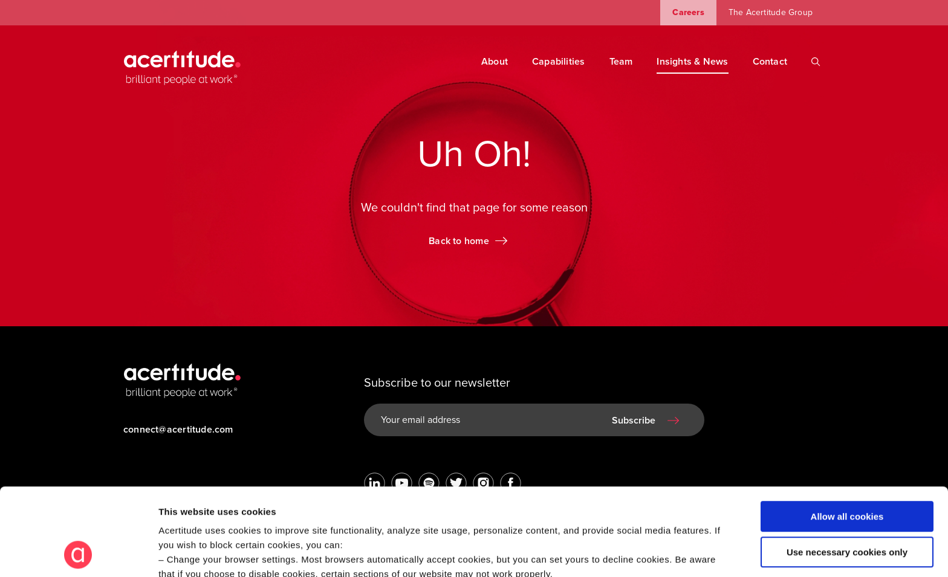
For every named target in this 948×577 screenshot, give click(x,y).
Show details (186, 553)
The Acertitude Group (771, 12)
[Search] (816, 62)
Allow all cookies (847, 435)
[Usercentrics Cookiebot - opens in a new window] (78, 553)
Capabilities (558, 62)
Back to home (459, 241)
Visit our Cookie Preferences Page (246, 506)
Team (621, 62)
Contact (770, 62)
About (494, 62)
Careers (688, 12)
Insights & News (692, 62)
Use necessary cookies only (847, 470)
